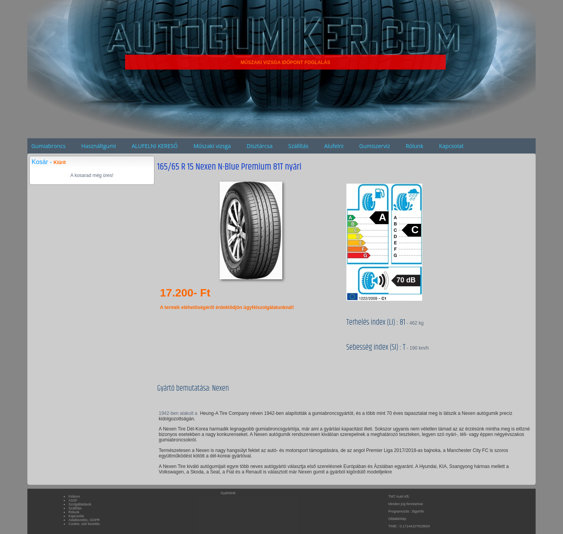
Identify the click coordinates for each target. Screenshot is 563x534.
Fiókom (74, 496)
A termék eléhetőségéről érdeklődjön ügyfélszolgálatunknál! (227, 307)
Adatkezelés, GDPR (84, 520)
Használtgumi (98, 146)
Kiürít (60, 162)
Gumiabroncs (48, 146)
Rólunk (414, 146)
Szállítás (298, 146)
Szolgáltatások (79, 504)
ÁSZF (72, 500)
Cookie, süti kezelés (84, 524)
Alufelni (333, 146)
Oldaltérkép (397, 519)
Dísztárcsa (260, 146)
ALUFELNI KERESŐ (155, 146)
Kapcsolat (451, 146)
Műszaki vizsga (212, 146)
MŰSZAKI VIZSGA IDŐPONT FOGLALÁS (285, 62)
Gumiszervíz (374, 146)
